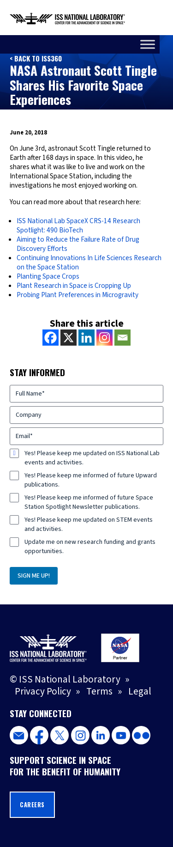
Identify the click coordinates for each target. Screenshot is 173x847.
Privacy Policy (43, 691)
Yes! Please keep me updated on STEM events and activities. (88, 524)
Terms (99, 691)
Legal (139, 691)
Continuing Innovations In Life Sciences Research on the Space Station (89, 262)
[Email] (122, 337)
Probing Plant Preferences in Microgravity (77, 295)
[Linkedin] (86, 337)
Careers (32, 804)
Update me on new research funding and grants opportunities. (89, 546)
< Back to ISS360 (36, 58)
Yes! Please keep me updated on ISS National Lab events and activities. (92, 458)
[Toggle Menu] (161, 44)
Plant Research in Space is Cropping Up (74, 285)
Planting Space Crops (48, 276)
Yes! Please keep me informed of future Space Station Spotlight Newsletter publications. (88, 502)
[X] (68, 337)
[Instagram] (104, 337)
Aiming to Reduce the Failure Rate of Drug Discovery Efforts (78, 244)
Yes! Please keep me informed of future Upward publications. (90, 480)
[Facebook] (50, 337)
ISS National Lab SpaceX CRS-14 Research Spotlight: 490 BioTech (78, 225)
